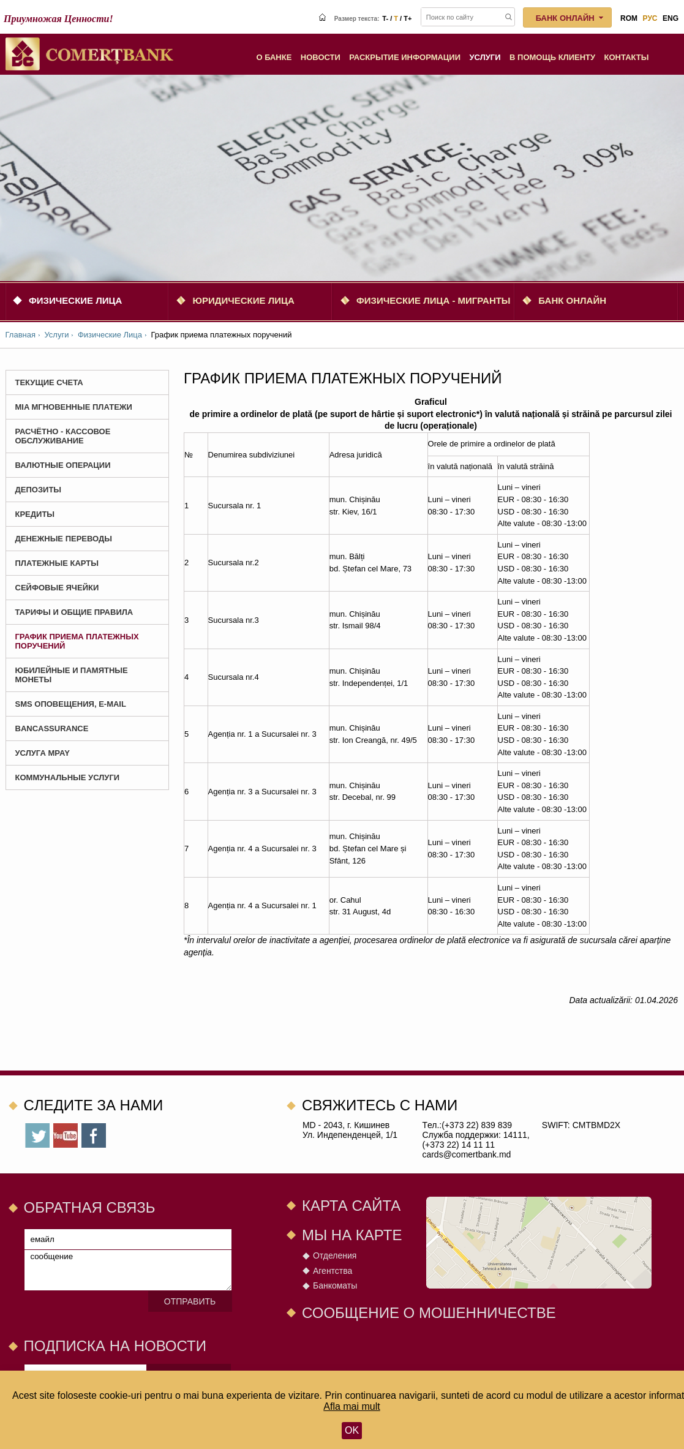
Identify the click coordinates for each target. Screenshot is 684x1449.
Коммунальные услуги (67, 777)
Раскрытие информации (404, 57)
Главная (21, 334)
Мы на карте (352, 1235)
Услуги (485, 57)
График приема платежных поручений (77, 641)
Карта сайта (351, 1205)
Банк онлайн (572, 300)
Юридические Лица (243, 300)
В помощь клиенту (552, 57)
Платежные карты (57, 563)
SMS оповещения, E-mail (70, 704)
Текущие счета (49, 382)
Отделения (334, 1255)
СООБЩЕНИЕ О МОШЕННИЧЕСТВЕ (429, 1312)
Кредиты (35, 514)
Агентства (332, 1271)
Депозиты (38, 489)
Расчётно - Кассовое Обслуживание (63, 436)
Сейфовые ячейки (57, 587)
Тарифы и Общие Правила (74, 612)
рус (650, 18)
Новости (320, 57)
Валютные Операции (63, 465)
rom (628, 18)
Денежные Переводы (64, 538)
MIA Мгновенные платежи (73, 407)
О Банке (273, 57)
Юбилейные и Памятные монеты (71, 675)
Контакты (626, 57)
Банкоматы (335, 1285)
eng (670, 18)
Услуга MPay (42, 753)
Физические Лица (75, 300)
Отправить (190, 1301)
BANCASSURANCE (52, 728)
